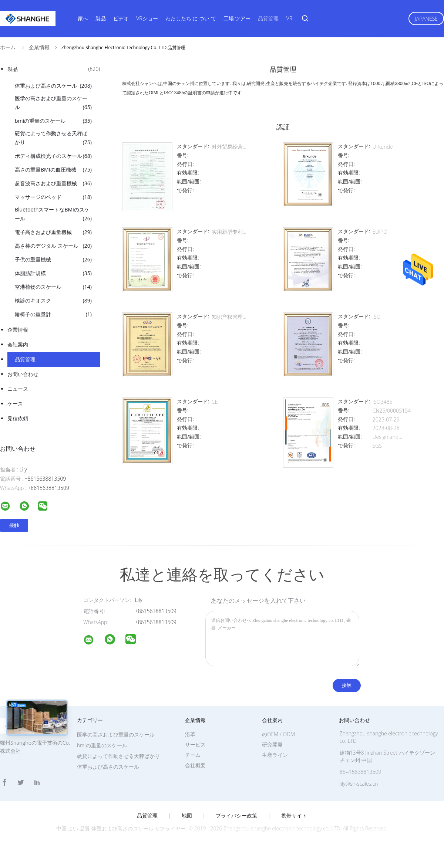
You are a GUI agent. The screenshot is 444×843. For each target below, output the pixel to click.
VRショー (147, 18)
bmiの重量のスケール (53, 120)
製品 (100, 18)
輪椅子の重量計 (53, 314)
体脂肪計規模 (53, 273)
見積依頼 (17, 418)
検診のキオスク (53, 300)
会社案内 (17, 344)
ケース (15, 403)
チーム (193, 754)
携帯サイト (294, 815)
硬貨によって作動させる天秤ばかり (53, 138)
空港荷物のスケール (53, 286)
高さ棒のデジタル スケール (53, 245)
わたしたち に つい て (190, 18)
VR (289, 18)
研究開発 (272, 744)
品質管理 (268, 18)
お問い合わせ (22, 374)
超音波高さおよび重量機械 (53, 183)
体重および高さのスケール (53, 85)
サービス (195, 744)
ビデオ (121, 18)
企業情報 (17, 329)
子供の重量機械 (53, 259)
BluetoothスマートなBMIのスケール (53, 214)
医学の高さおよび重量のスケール (53, 103)
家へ (83, 18)
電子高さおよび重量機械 (53, 232)
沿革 (190, 734)
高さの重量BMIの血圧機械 (53, 169)
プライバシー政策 (236, 815)
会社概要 (195, 765)
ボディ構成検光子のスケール (53, 156)
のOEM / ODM (278, 734)
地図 (187, 815)
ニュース (17, 388)
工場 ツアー (237, 18)
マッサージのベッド (53, 197)
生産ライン (275, 754)
